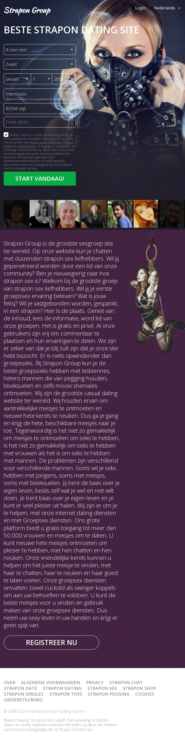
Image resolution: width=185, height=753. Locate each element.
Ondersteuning (23, 700)
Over (9, 682)
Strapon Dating (62, 688)
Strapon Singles (24, 694)
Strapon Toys (65, 694)
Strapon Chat (126, 682)
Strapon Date (20, 688)
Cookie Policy (26, 146)
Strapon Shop (139, 688)
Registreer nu (51, 642)
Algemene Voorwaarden (50, 682)
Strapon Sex (102, 688)
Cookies (144, 694)
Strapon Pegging (108, 694)
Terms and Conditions (46, 142)
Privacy (95, 682)
